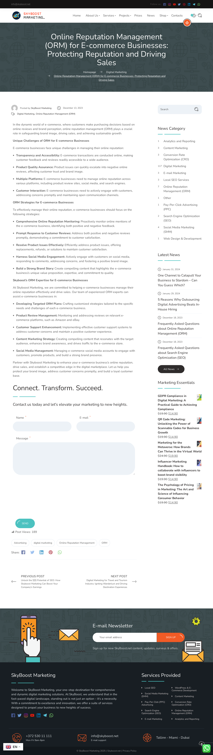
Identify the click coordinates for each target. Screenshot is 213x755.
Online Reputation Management (76, 542)
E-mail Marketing (176, 173)
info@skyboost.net (20, 4)
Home (77, 15)
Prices (138, 15)
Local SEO (148, 687)
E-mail (85, 418)
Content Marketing (177, 148)
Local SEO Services (178, 180)
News (151, 15)
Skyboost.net (114, 750)
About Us (92, 15)
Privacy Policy (129, 750)
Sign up (174, 637)
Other (169, 198)
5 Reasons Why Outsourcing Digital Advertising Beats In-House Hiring (179, 304)
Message (23, 438)
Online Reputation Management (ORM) (55, 113)
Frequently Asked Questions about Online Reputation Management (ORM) (178, 329)
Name (21, 418)
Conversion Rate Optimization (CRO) (178, 157)
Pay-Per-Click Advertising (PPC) (180, 207)
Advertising (20, 542)
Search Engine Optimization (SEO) (181, 218)
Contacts (177, 15)
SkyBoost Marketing (41, 108)
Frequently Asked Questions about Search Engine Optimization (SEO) (178, 353)
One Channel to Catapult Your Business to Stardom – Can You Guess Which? (179, 280)
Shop (163, 15)
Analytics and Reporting (181, 141)
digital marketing (43, 542)
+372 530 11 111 (39, 736)
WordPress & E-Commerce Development (184, 689)
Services (108, 15)
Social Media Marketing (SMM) (178, 229)
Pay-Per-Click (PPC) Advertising (153, 703)
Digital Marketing (25, 113)
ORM (104, 542)
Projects (124, 15)
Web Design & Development (182, 240)
